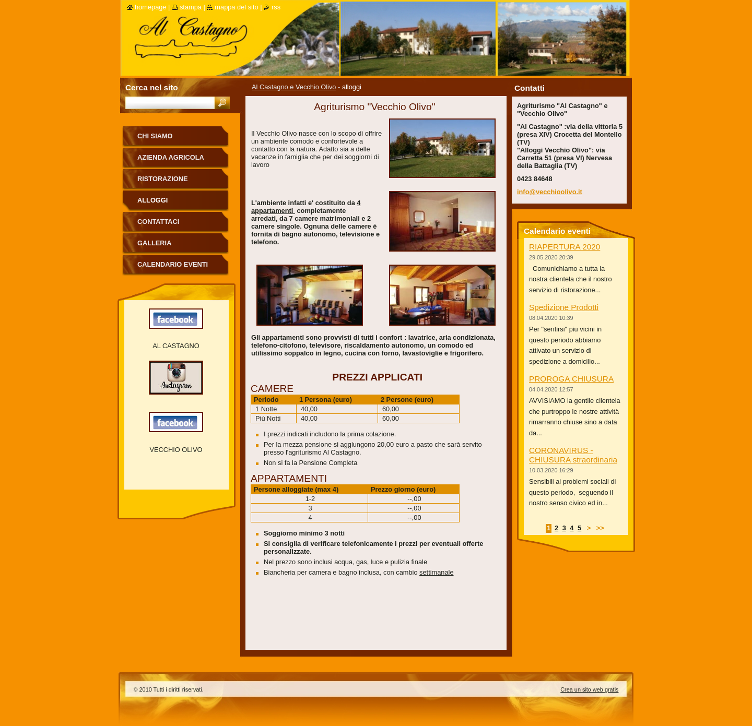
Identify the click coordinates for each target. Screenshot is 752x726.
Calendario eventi (172, 264)
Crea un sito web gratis (589, 689)
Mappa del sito (236, 7)
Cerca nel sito (151, 87)
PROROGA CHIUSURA (571, 378)
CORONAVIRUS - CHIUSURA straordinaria (573, 455)
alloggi (152, 200)
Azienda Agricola (170, 157)
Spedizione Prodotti (563, 307)
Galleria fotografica (161, 246)
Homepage (150, 7)
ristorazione (162, 179)
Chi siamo (155, 136)
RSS (276, 7)
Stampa (191, 7)
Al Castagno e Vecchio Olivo (294, 87)
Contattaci (158, 221)
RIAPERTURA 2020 (564, 246)
